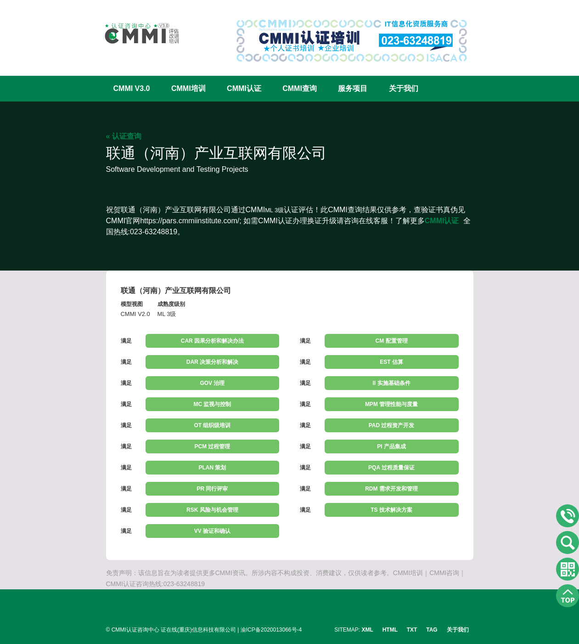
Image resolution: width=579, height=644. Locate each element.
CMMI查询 (299, 88)
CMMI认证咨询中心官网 (136, 33)
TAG (431, 630)
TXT (412, 630)
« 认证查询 (123, 136)
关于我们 (403, 88)
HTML (390, 630)
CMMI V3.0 (131, 88)
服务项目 (352, 88)
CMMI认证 (244, 88)
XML (367, 630)
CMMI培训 (188, 88)
